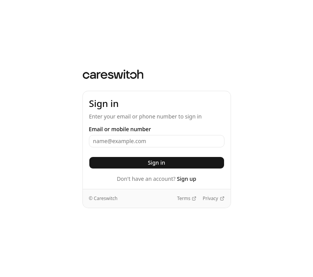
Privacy (213, 198)
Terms (187, 198)
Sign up (186, 178)
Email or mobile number (120, 129)
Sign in (156, 162)
